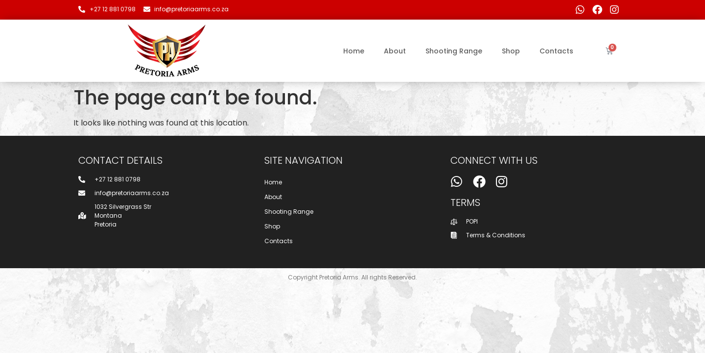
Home (353, 51)
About (395, 51)
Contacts (556, 51)
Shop (511, 51)
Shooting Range (453, 51)
